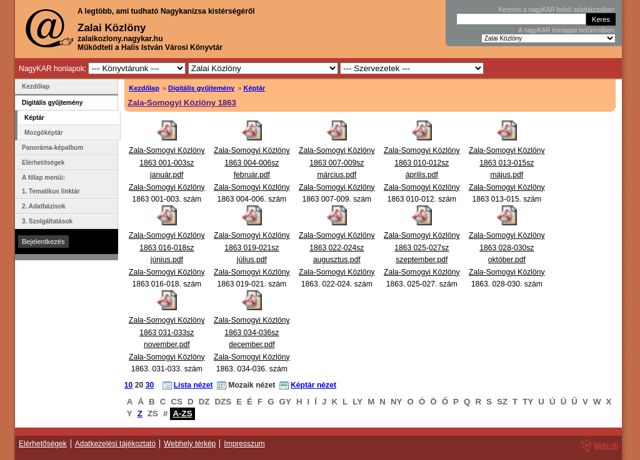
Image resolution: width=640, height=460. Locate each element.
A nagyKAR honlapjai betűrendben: (567, 30)
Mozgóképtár (43, 132)
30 (150, 385)
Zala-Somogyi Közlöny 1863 (182, 102)
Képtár (255, 88)
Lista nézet (193, 385)
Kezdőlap (144, 88)
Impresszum (244, 443)
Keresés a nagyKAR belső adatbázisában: (557, 9)
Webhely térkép (190, 443)
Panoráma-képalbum (52, 147)
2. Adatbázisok (44, 206)
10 (128, 385)
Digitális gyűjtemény (201, 88)
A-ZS (182, 413)
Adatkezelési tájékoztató (115, 443)
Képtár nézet (313, 385)
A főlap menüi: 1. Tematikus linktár (51, 184)
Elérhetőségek (43, 162)
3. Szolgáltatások (47, 221)
